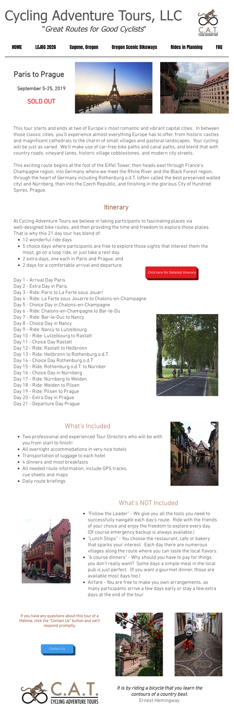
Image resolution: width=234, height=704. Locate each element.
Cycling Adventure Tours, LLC (93, 16)
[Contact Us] (57, 648)
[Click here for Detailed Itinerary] (171, 272)
